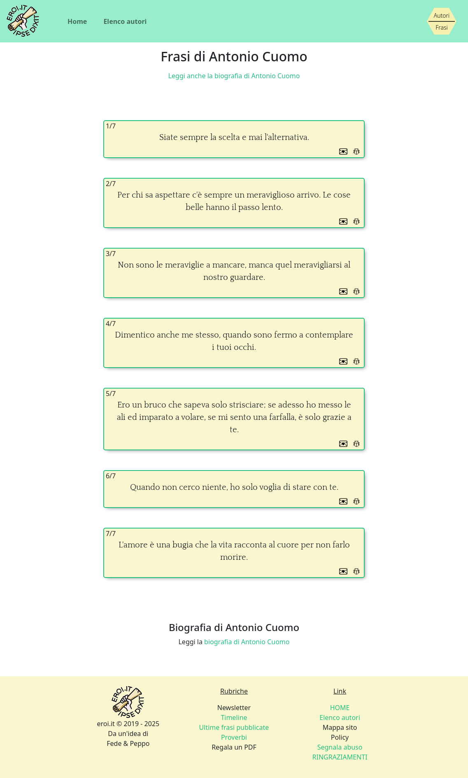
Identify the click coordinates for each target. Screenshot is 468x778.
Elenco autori (125, 21)
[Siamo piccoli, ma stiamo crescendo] (441, 21)
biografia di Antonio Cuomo (246, 641)
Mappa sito (340, 727)
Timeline (234, 717)
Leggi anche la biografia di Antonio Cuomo (234, 75)
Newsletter (234, 707)
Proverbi (234, 737)
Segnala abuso (340, 747)
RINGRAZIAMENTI (340, 757)
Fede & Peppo (128, 743)
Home (77, 21)
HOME (340, 707)
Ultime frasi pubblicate (234, 727)
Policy (340, 737)
